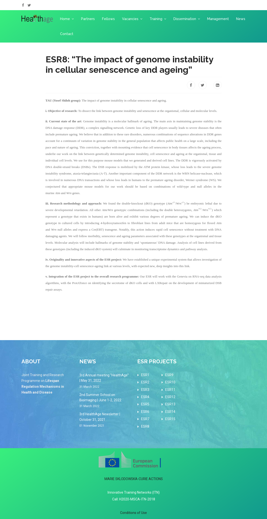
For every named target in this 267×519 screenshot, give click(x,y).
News (240, 19)
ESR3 (145, 390)
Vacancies (130, 19)
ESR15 (170, 419)
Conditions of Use (133, 513)
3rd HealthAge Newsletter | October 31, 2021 (104, 420)
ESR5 (145, 404)
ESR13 (170, 404)
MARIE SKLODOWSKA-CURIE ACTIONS (133, 479)
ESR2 (145, 382)
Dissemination (184, 19)
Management (218, 19)
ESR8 (145, 426)
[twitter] (29, 5)
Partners (88, 19)
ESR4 (145, 397)
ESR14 (170, 412)
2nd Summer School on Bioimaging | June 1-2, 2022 (104, 401)
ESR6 (145, 412)
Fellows (108, 19)
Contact (66, 34)
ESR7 (145, 419)
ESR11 (170, 390)
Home (65, 19)
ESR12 (170, 397)
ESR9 (169, 375)
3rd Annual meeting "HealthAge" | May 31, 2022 (104, 381)
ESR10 (170, 382)
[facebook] (23, 5)
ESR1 (145, 375)
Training (156, 19)
